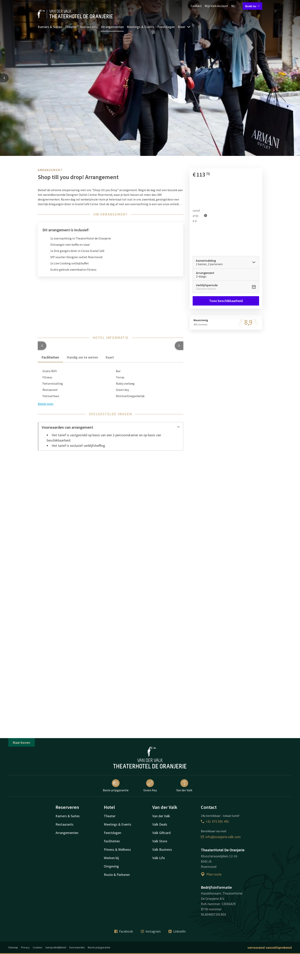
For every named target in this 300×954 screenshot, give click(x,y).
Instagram (151, 931)
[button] (42, 345)
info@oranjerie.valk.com (221, 837)
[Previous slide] (4, 78)
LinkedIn (177, 931)
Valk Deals (159, 824)
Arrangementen (112, 27)
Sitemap (13, 947)
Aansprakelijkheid (55, 947)
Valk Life (158, 858)
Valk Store (159, 841)
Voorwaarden (77, 947)
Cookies (37, 947)
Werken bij (111, 858)
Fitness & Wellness (117, 849)
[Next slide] (295, 78)
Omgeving (111, 866)
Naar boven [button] (21, 742)
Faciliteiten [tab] (50, 357)
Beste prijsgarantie (116, 785)
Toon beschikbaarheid (226, 301)
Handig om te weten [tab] (82, 357)
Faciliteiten (112, 841)
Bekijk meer (46, 404)
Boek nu (252, 6)
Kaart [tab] (110, 357)
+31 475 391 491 (215, 821)
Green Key (150, 785)
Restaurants (89, 27)
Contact (196, 6)
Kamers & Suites (50, 27)
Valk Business (162, 849)
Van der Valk (184, 785)
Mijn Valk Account (216, 6)
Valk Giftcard (161, 832)
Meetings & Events (140, 27)
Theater (71, 27)
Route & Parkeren (117, 874)
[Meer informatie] (205, 215)
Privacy (25, 947)
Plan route (211, 874)
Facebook (123, 931)
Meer (184, 27)
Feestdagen (166, 27)
